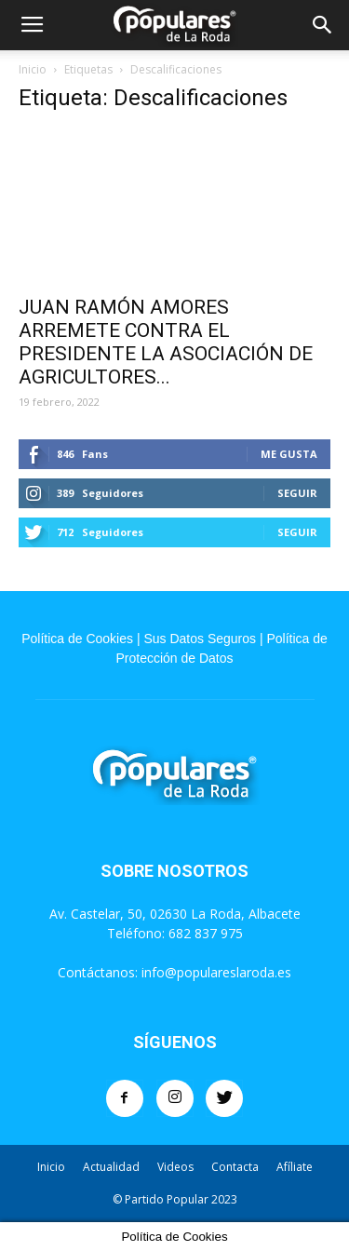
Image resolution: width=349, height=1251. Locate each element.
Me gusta (289, 454)
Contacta (235, 1167)
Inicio (33, 69)
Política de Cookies (77, 638)
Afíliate (294, 1167)
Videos (175, 1167)
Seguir (297, 493)
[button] (323, 25)
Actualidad (111, 1167)
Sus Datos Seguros (199, 638)
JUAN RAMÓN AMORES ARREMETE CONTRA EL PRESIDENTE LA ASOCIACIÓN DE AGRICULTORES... (166, 342)
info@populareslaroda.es (216, 972)
